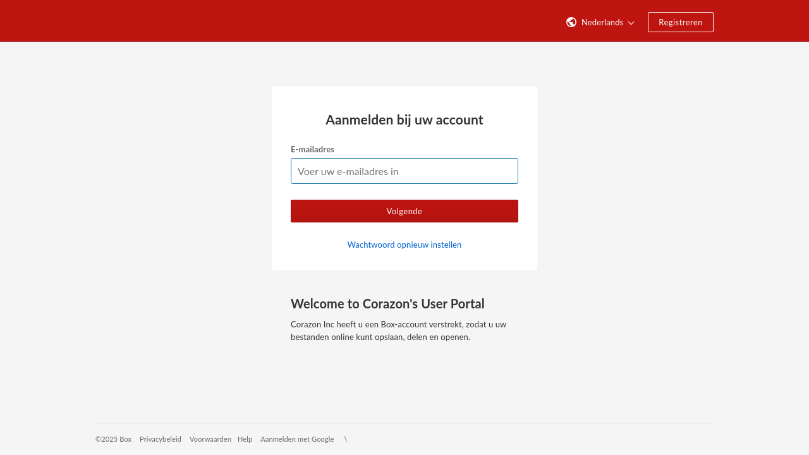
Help (245, 439)
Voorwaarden (210, 439)
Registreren (681, 22)
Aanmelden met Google (297, 439)
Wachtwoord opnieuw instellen (405, 245)
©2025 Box (113, 439)
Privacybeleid (160, 439)
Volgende (405, 211)
